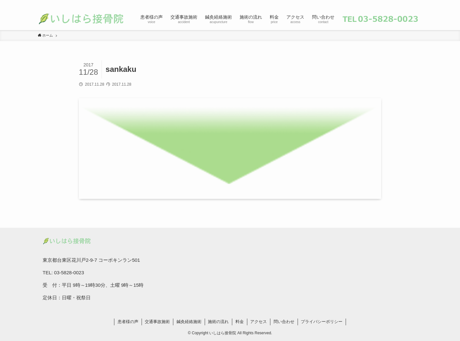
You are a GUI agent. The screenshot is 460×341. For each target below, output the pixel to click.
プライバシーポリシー (321, 321)
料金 (239, 321)
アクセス (258, 321)
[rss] (401, 3)
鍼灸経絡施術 (189, 321)
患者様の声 (128, 321)
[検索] (418, 3)
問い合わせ (284, 321)
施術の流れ (218, 321)
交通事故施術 (157, 321)
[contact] (410, 3)
